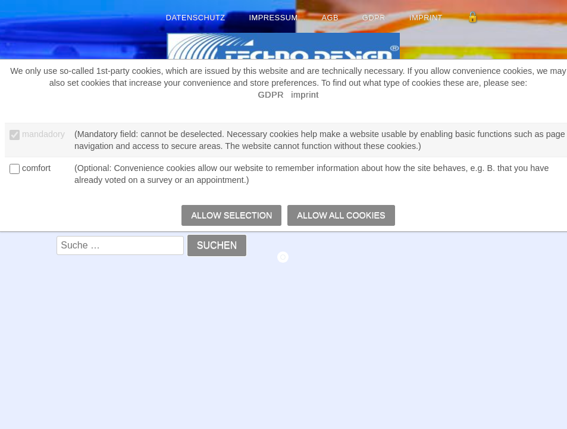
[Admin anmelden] (473, 18)
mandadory (43, 134)
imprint (426, 17)
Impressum (273, 17)
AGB (330, 17)
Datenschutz (195, 17)
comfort (36, 168)
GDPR (374, 17)
